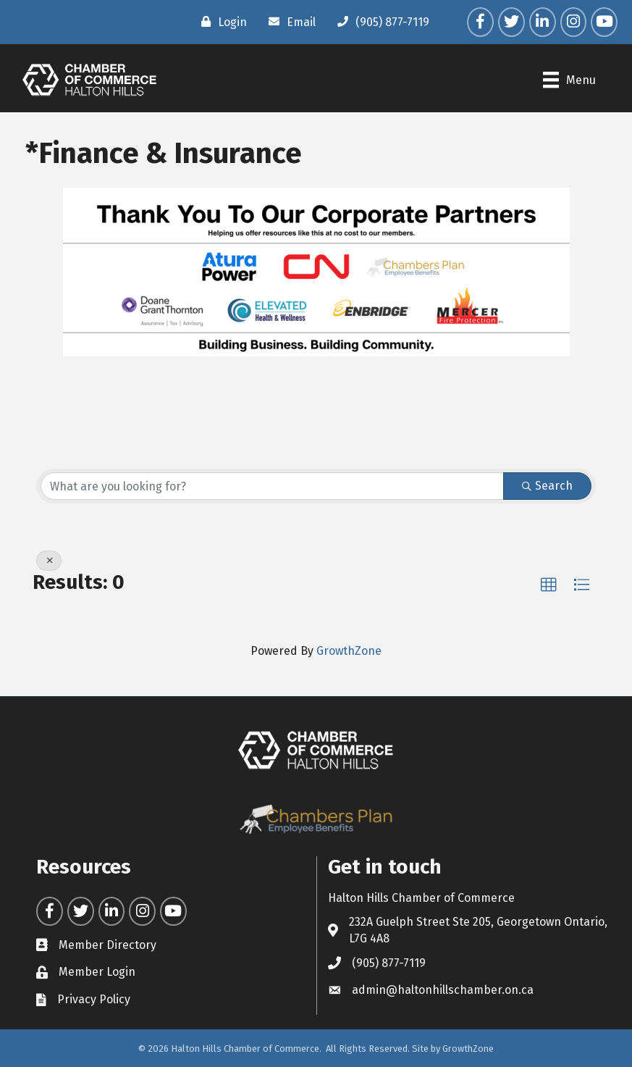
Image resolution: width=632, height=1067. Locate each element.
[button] (548, 585)
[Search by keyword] (272, 486)
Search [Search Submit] (547, 486)
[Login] (220, 22)
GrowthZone (349, 651)
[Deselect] (49, 561)
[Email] (288, 22)
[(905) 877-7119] (379, 22)
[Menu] (569, 79)
